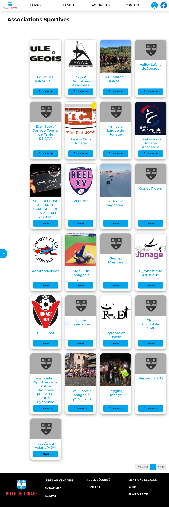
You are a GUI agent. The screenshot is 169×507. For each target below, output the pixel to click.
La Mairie (37, 5)
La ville (69, 5)
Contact (132, 5)
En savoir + (46, 91)
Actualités (101, 5)
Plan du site (138, 494)
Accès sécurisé (98, 479)
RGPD (132, 487)
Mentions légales (142, 479)
